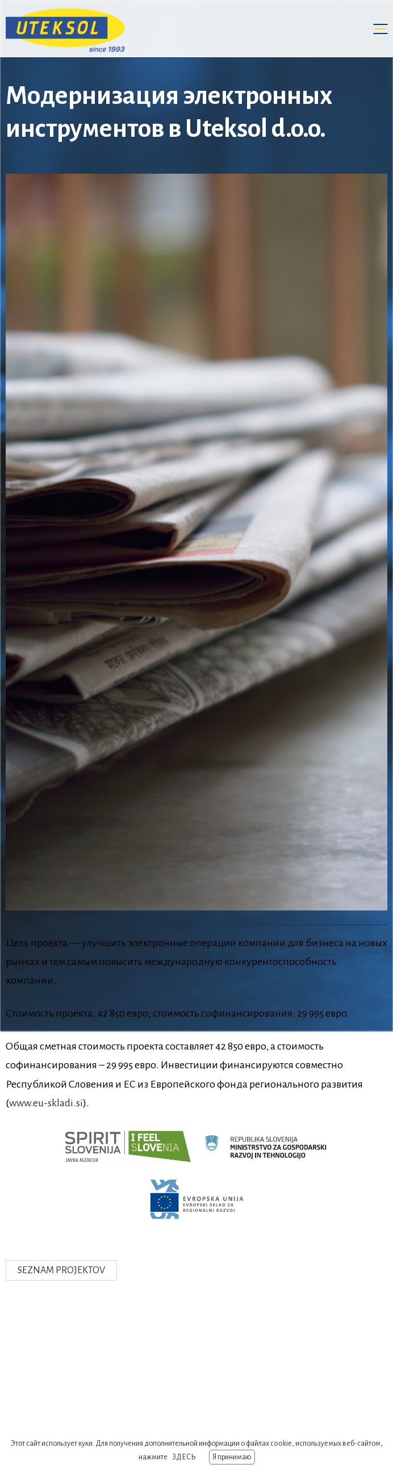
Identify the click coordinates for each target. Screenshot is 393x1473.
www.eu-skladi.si (46, 1103)
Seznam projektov (61, 1270)
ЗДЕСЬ (183, 1457)
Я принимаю (232, 1457)
